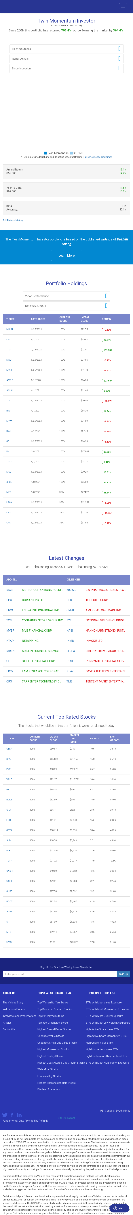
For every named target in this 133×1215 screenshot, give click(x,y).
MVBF (9, 370)
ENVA (9, 420)
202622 (71, 590)
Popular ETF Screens (100, 993)
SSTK (9, 830)
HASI (69, 630)
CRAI (9, 809)
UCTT (9, 881)
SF (7, 441)
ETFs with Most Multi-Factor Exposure (107, 1062)
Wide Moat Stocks (47, 1069)
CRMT (70, 610)
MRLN (9, 329)
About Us (9, 993)
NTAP (9, 359)
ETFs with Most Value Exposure (104, 1002)
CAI (8, 339)
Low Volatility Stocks (49, 1076)
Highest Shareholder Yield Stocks (56, 1082)
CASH (9, 870)
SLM (8, 840)
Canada (110, 1110)
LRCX (9, 502)
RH (8, 451)
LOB (8, 820)
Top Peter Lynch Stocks (50, 1016)
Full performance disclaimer (97, 157)
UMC (9, 942)
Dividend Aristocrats (49, 1089)
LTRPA (70, 651)
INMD (70, 640)
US (102, 1110)
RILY (8, 410)
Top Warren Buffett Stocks (52, 1002)
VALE (9, 779)
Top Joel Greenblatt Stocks (53, 1022)
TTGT (9, 349)
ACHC (9, 390)
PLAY (69, 671)
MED (8, 492)
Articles (7, 1022)
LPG (8, 512)
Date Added (38, 319)
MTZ (8, 932)
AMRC (9, 380)
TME (69, 681)
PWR (8, 769)
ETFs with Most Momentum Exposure (107, 1009)
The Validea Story (13, 1002)
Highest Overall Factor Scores (54, 1029)
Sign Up (123, 974)
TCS (8, 400)
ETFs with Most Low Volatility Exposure (108, 1022)
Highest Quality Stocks (50, 1056)
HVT (8, 789)
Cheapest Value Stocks (50, 1036)
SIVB (8, 759)
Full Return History (13, 220)
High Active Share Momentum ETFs (106, 1036)
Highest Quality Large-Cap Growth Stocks (61, 1062)
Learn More (66, 255)
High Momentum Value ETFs (102, 1049)
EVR (8, 850)
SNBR (9, 891)
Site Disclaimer (66, 1117)
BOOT (9, 901)
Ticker (10, 319)
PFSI (69, 661)
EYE (68, 620)
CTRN (9, 748)
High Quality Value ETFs (99, 1042)
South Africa (123, 1110)
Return (106, 319)
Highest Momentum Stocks (53, 1049)
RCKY (9, 799)
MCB (8, 471)
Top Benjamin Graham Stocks (54, 1009)
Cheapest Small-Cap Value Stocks (57, 1042)
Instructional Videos (14, 1009)
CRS (8, 522)
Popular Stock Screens (54, 993)
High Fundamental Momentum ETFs (106, 1056)
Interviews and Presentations (19, 1016)
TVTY (9, 461)
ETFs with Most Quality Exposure (104, 1016)
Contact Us (9, 1029)
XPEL (9, 482)
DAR (8, 431)
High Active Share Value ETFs (102, 1029)
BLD (69, 600)
